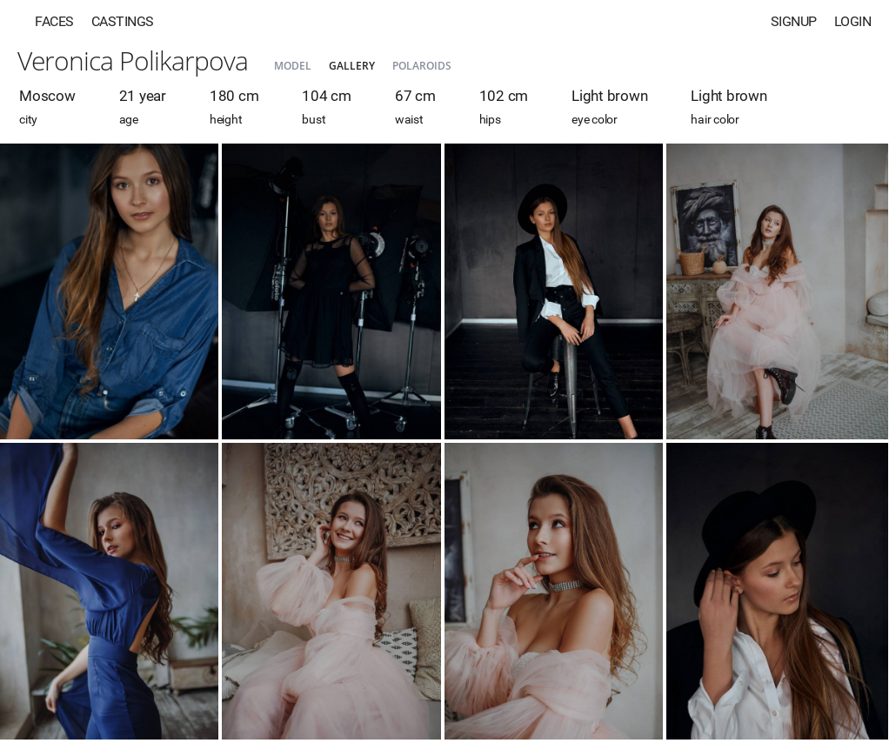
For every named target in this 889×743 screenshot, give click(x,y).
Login (853, 21)
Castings (122, 21)
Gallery (352, 65)
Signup (794, 21)
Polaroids (421, 65)
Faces (54, 21)
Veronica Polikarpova (132, 60)
